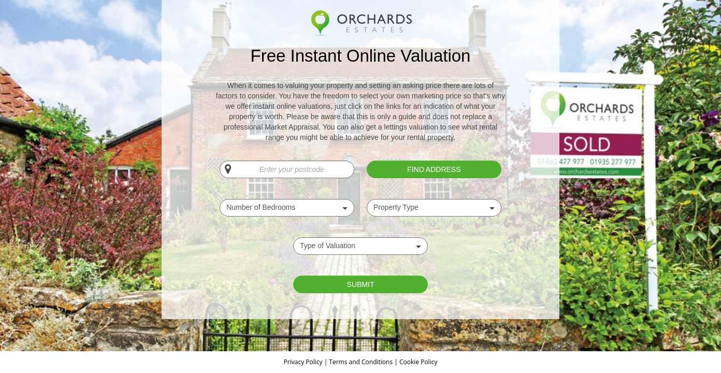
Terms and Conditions (361, 361)
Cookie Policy (418, 361)
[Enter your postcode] (287, 169)
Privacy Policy (304, 361)
